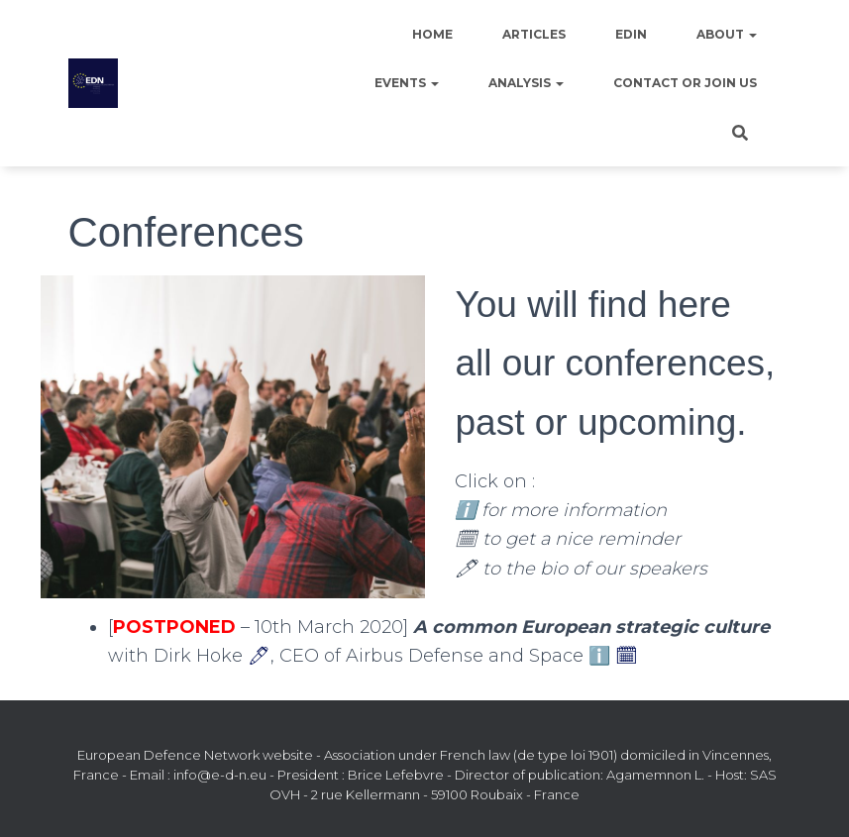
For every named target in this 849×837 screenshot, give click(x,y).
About (726, 34)
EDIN (631, 34)
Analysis (526, 82)
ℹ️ (599, 656)
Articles (534, 34)
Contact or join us (685, 82)
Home (432, 34)
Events (406, 82)
